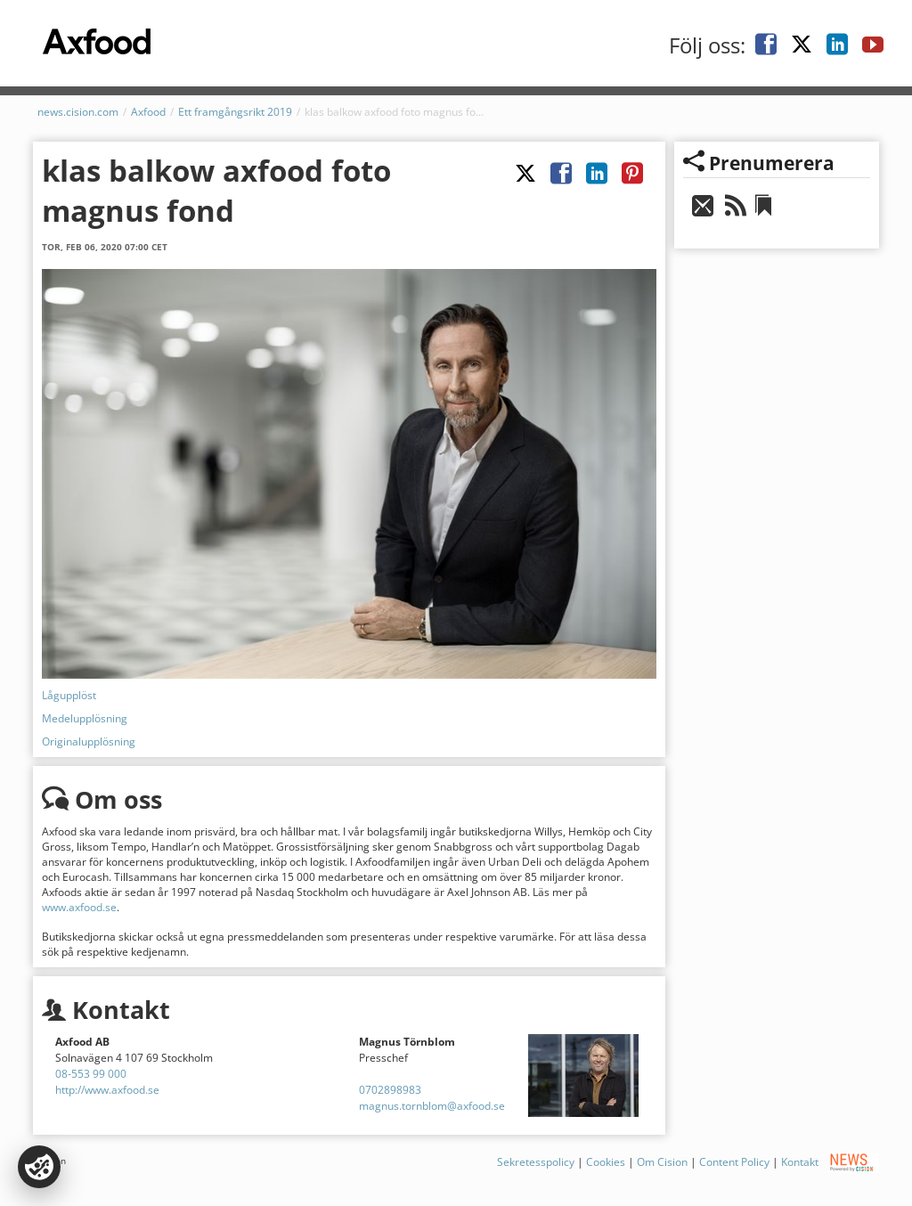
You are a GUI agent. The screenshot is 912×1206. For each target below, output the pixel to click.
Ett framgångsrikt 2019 (235, 111)
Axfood (148, 111)
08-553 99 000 (90, 1073)
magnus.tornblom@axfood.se (432, 1105)
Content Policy (734, 1161)
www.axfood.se (79, 907)
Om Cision (662, 1161)
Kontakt (799, 1161)
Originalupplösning (88, 741)
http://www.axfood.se (107, 1089)
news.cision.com (77, 111)
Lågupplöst (69, 695)
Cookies (605, 1161)
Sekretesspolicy (535, 1161)
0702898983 (390, 1089)
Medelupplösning (84, 718)
